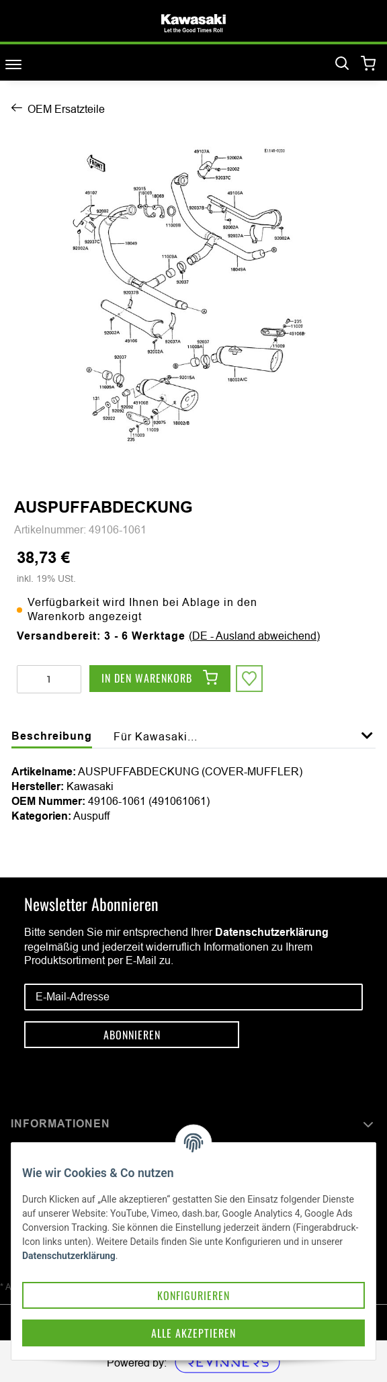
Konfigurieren (193, 1295)
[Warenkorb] (368, 64)
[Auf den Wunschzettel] (249, 678)
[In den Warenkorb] (159, 678)
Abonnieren (132, 1035)
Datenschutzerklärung (272, 932)
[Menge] (49, 679)
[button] (367, 743)
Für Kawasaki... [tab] (156, 736)
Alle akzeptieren (193, 1333)
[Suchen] (342, 64)
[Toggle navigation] (13, 64)
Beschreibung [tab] (51, 736)
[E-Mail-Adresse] (193, 997)
